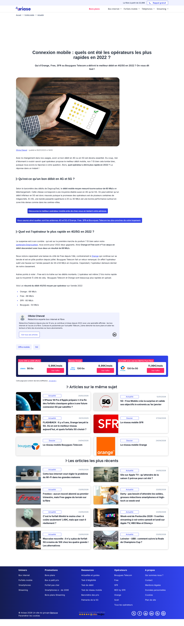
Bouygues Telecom (123, 575)
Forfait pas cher (52, 585)
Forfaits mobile (25, 580)
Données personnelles (155, 590)
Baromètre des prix (90, 595)
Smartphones (25, 585)
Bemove (54, 612)
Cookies (149, 595)
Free (116, 580)
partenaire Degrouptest (27, 244)
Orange (95, 256)
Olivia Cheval (21, 150)
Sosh (116, 600)
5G (36, 347)
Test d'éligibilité (88, 580)
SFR (116, 585)
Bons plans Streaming (55, 595)
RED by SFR (119, 590)
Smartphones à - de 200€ (57, 590)
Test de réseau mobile (91, 590)
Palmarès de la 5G (89, 600)
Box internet (24, 575)
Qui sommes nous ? (154, 575)
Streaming (23, 590)
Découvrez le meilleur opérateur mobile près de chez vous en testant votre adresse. (68, 211)
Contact (148, 580)
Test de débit (87, 585)
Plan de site (150, 600)
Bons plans (50, 575)
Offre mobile (24, 347)
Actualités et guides (90, 575)
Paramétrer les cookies (29, 615)
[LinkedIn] (114, 335)
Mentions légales (153, 585)
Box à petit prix (52, 580)
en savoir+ (53, 381)
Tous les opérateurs (123, 605)
